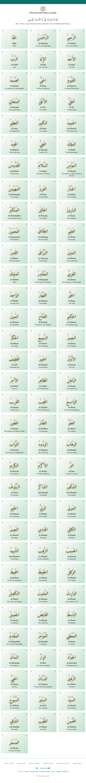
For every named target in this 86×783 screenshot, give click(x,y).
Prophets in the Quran (63, 763)
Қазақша (58, 771)
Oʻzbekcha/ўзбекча (44, 771)
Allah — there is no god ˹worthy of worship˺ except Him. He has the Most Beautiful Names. (43, 24)
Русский (26, 771)
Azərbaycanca (34, 771)
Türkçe (53, 771)
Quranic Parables (34, 763)
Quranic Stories (48, 763)
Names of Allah (9, 763)
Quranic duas (21, 763)
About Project (77, 763)
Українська (65, 771)
